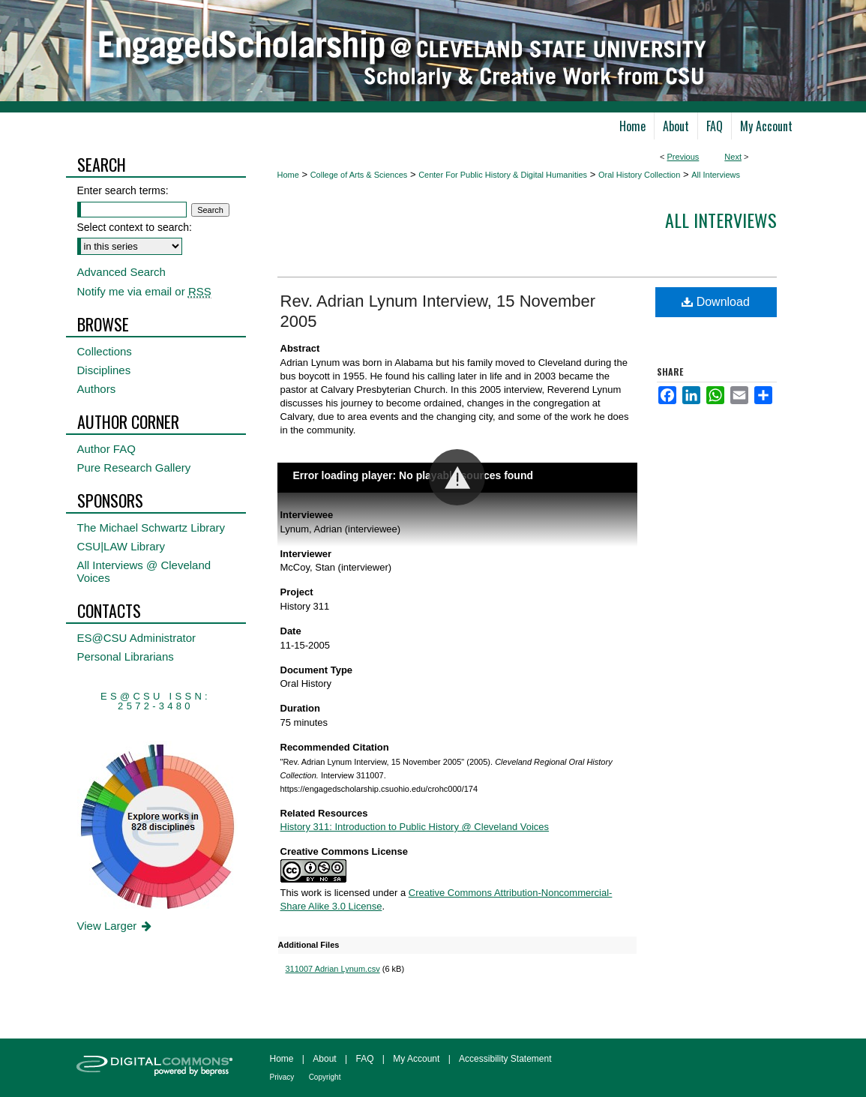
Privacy (282, 1077)
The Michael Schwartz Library (151, 527)
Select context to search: (134, 227)
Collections (104, 351)
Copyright (325, 1077)
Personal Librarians (125, 656)
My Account (416, 1059)
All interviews (721, 219)
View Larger (115, 925)
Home (288, 174)
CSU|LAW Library (121, 546)
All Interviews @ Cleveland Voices (144, 571)
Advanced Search (121, 271)
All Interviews (715, 174)
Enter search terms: (123, 190)
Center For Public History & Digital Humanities (502, 174)
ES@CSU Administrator (136, 637)
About (324, 1059)
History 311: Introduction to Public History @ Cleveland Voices (415, 826)
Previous (683, 156)
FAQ (364, 1059)
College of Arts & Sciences (359, 174)
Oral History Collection (639, 174)
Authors (96, 388)
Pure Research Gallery (134, 467)
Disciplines (104, 370)
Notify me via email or (144, 291)
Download (716, 301)
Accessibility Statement (505, 1059)
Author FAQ (106, 448)
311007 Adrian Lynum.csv (333, 968)
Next (733, 156)
